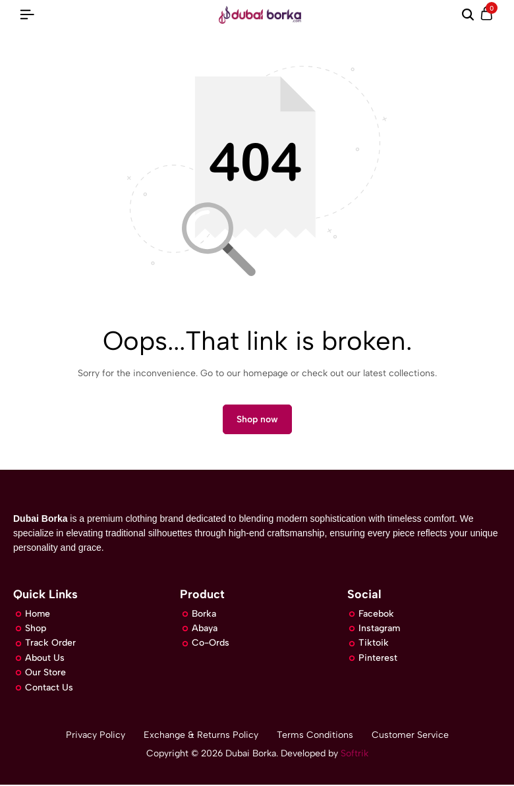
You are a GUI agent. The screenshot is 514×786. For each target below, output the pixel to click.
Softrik (353, 754)
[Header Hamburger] (27, 14)
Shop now (257, 420)
